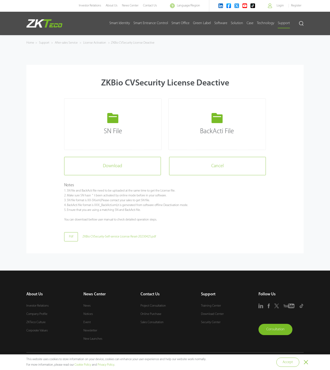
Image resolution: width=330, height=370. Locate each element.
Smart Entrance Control (150, 23)
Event (87, 322)
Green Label (202, 23)
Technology (265, 23)
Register (296, 5)
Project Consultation (153, 306)
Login (280, 5)
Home (30, 43)
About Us (110, 5)
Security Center (210, 322)
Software (220, 23)
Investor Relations (89, 5)
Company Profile (36, 314)
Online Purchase (150, 314)
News (87, 306)
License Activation (94, 43)
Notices (88, 314)
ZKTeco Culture (36, 322)
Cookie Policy (82, 365)
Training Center (211, 306)
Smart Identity (119, 23)
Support (284, 23)
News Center (129, 5)
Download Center (212, 314)
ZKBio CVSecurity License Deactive (132, 43)
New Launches (92, 339)
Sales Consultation (152, 322)
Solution (237, 23)
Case (250, 23)
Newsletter (90, 330)
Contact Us (149, 5)
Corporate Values (37, 330)
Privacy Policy (106, 365)
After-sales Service (66, 43)
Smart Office (180, 23)
